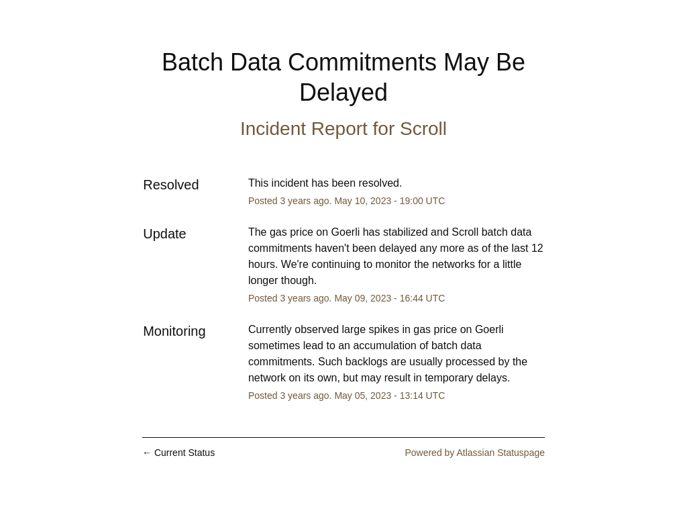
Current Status (178, 452)
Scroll (423, 128)
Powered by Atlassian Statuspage (475, 452)
